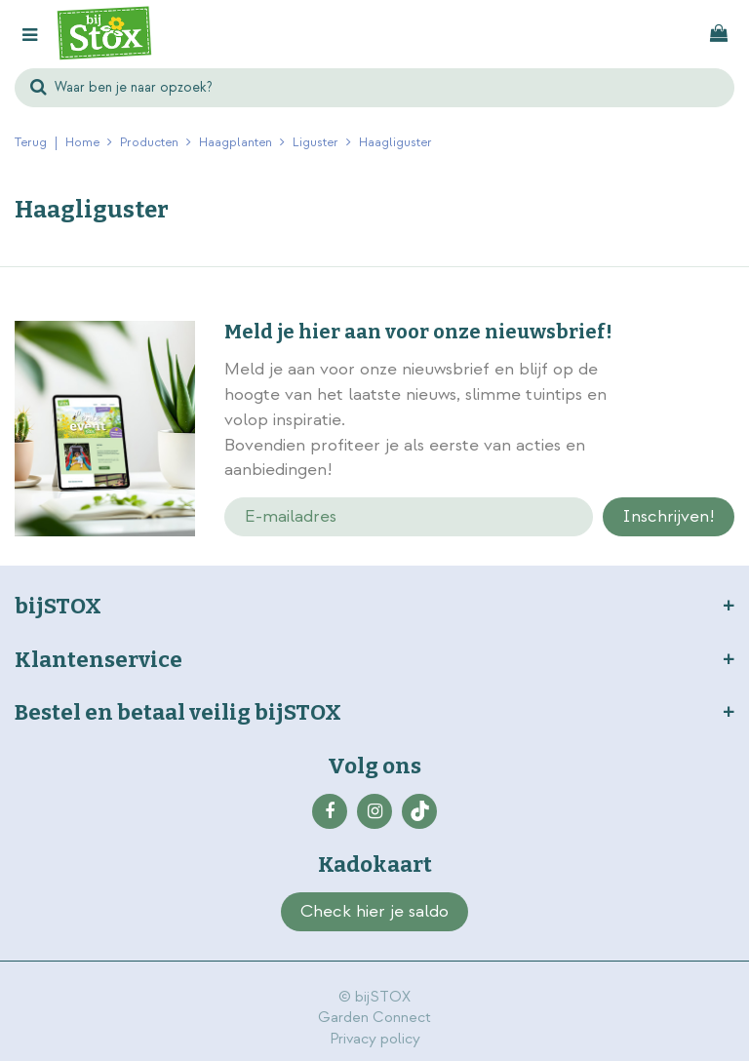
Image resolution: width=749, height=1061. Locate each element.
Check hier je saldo (374, 911)
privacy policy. (686, 422)
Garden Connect (374, 1017)
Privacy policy (375, 1039)
